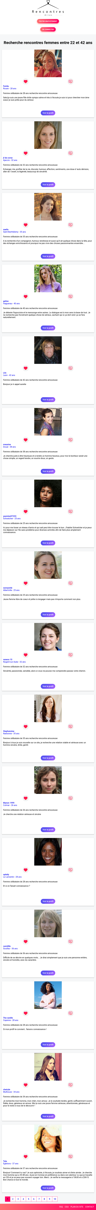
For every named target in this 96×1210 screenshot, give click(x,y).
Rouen (6, 88)
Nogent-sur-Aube (10, 662)
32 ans (14, 160)
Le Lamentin (8, 877)
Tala (5, 1161)
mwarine (7, 444)
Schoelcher (8, 518)
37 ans (15, 1163)
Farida (6, 86)
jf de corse (7, 158)
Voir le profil (48, 113)
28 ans (13, 88)
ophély (6, 874)
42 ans (12, 375)
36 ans (15, 948)
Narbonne (7, 733)
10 (55, 1199)
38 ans (13, 447)
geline (5, 301)
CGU (67, 1207)
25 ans (18, 518)
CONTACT (89, 1207)
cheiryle (6, 1089)
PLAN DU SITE (77, 1207)
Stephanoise (8, 731)
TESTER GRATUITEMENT (48, 21)
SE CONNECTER (48, 29)
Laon (5, 375)
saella (5, 229)
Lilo (4, 373)
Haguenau (7, 303)
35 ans (23, 232)
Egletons (7, 1163)
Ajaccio (6, 160)
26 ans (14, 805)
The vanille (8, 1018)
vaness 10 (7, 659)
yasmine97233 (9, 516)
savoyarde (7, 588)
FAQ (61, 1207)
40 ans (17, 303)
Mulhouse (7, 1092)
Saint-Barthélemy (10, 232)
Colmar (6, 805)
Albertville (7, 590)
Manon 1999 (8, 803)
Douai (5, 447)
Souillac (6, 948)
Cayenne (7, 1020)
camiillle (7, 946)
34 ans (17, 1092)
